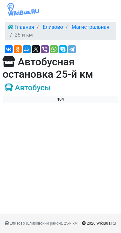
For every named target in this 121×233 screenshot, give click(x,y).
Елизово (53, 27)
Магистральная (90, 27)
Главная (24, 27)
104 (60, 99)
